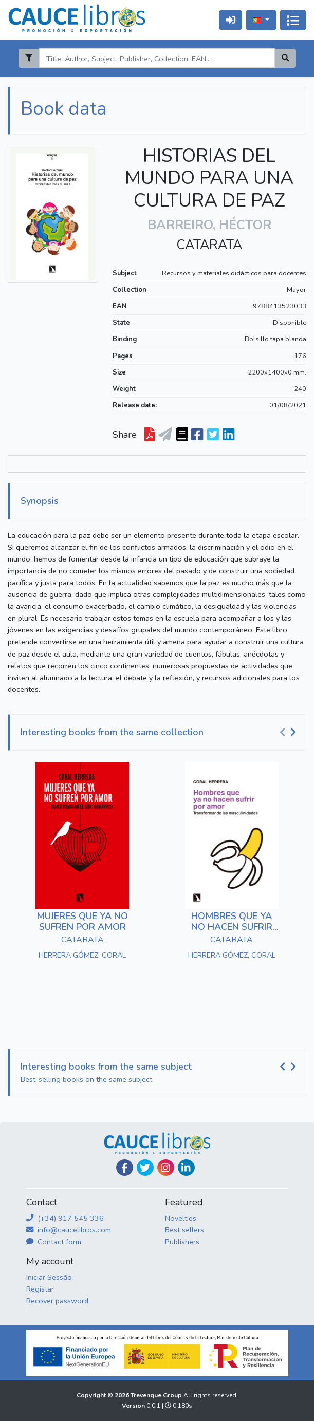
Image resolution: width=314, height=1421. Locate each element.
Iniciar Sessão (49, 1277)
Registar (40, 1289)
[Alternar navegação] (293, 20)
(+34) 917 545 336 (65, 1218)
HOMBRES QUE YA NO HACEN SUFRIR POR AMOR (231, 927)
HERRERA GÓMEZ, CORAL (82, 955)
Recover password (57, 1301)
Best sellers (184, 1230)
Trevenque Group (157, 1395)
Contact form (53, 1242)
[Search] (157, 58)
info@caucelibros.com (68, 1230)
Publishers (182, 1242)
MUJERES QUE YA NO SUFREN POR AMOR (82, 921)
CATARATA (209, 245)
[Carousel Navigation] (289, 732)
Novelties (180, 1218)
